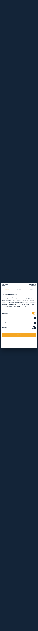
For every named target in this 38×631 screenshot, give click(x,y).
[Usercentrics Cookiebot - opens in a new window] (29, 285)
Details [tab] (19, 289)
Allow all (19, 334)
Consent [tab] (6, 289)
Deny (19, 345)
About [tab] (31, 289)
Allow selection (19, 340)
